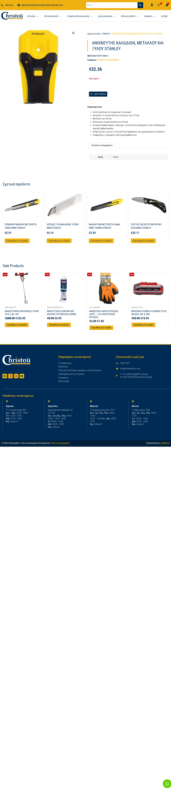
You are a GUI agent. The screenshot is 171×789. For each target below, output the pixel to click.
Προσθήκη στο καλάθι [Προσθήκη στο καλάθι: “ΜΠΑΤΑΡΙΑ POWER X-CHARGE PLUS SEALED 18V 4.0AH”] (143, 325)
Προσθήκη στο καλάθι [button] (17, 241)
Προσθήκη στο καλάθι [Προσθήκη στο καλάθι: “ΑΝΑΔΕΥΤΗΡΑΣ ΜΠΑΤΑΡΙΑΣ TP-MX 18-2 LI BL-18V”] (16, 325)
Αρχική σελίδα (93, 33)
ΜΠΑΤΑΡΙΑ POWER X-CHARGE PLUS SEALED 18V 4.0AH (148, 313)
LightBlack (164, 443)
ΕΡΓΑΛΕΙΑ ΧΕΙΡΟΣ (112, 60)
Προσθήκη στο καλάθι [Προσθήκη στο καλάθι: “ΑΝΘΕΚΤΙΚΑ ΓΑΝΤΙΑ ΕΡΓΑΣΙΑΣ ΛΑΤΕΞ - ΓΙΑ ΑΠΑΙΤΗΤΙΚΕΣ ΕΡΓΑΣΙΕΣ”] (101, 327)
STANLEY (106, 33)
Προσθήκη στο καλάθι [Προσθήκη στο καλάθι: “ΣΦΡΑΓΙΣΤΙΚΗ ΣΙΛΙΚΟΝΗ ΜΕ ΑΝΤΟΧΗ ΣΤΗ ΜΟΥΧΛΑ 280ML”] (59, 325)
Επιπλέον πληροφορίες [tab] (102, 145)
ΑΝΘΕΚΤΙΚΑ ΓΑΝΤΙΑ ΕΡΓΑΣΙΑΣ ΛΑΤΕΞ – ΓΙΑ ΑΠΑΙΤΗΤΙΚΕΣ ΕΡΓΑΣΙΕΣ (103, 314)
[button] (73, 33)
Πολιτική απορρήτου (61, 443)
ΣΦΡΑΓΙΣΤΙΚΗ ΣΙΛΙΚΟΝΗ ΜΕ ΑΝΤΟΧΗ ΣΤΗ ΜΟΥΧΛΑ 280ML (61, 313)
